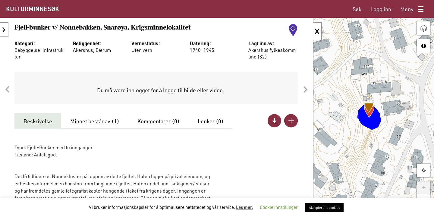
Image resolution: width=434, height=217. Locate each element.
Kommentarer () (158, 121)
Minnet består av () (94, 121)
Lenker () (211, 121)
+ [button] (424, 188)
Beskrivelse (38, 121)
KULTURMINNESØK (32, 9)
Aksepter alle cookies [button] (324, 207)
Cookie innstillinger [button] (279, 207)
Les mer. (244, 207)
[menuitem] (357, 9)
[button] (7, 89)
